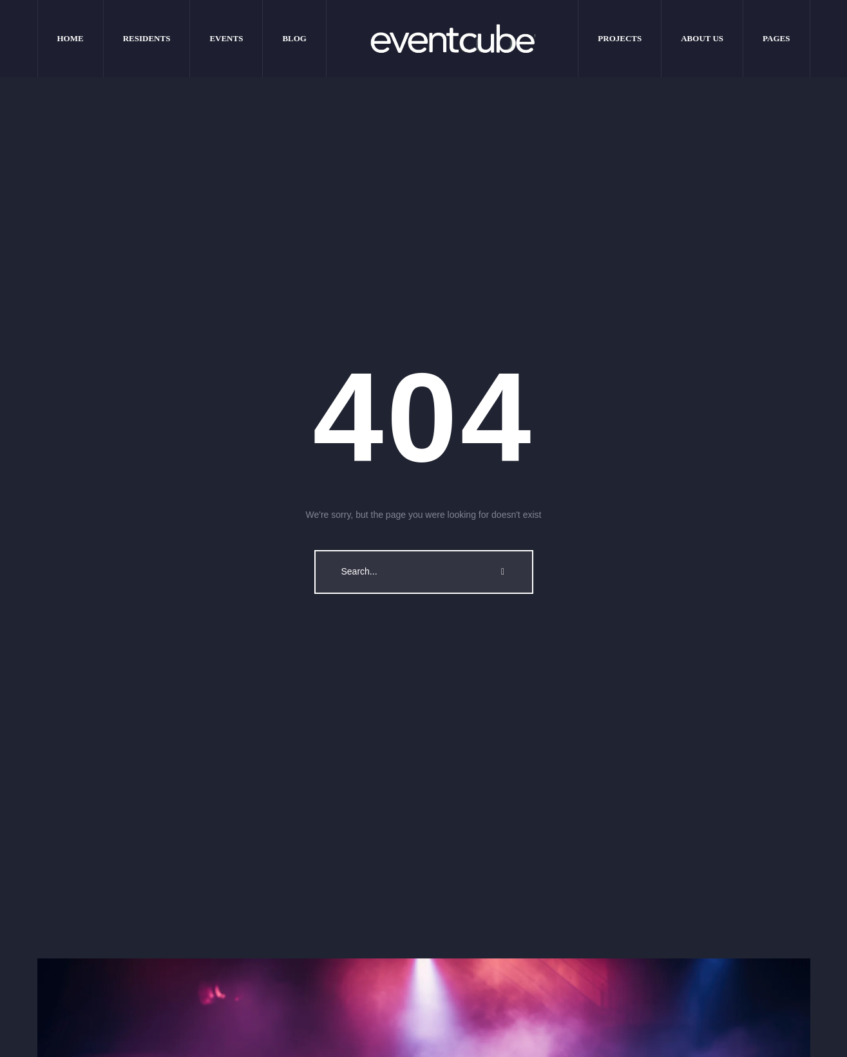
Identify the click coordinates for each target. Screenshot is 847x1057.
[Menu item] (71, 38)
